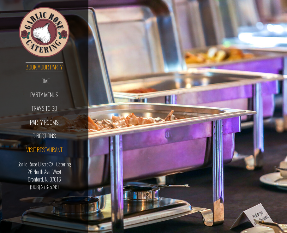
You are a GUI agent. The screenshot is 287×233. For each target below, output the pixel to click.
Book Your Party (44, 67)
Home (44, 81)
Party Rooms (44, 122)
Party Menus (44, 95)
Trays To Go (44, 108)
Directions (44, 136)
